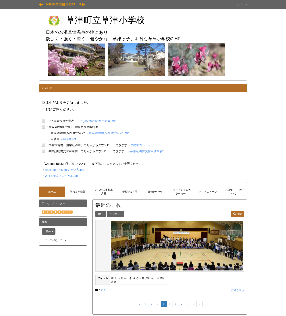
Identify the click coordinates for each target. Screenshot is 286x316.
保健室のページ (140, 145)
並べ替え (115, 213)
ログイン (242, 4)
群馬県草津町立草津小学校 (65, 4)
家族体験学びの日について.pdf (109, 133)
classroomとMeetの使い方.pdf (64, 169)
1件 (101, 213)
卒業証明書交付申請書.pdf (147, 151)
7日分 (48, 231)
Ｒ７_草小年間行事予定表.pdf (96, 121)
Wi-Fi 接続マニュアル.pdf (61, 175)
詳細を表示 (237, 290)
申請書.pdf (69, 139)
